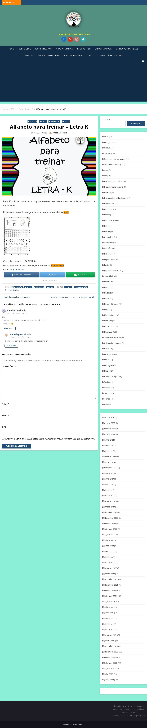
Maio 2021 (108, 618)
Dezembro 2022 (111, 512)
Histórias (80, 49)
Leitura (107, 281)
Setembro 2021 (110, 596)
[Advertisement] (73, 82)
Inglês (106, 265)
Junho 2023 (109, 479)
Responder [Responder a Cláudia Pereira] (9, 328)
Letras (66, 121)
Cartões (107, 153)
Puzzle (107, 371)
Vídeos (107, 404)
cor (105, 170)
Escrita (107, 214)
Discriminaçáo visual (112, 187)
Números (108, 332)
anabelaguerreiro (60, 133)
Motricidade (109, 326)
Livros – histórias (111, 304)
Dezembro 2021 (111, 579)
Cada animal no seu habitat (18, 297)
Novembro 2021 (111, 585)
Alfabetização (81, 287)
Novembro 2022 (111, 518)
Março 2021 (109, 629)
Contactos (27, 55)
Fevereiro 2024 (110, 456)
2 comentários (12, 290)
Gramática (108, 248)
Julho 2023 (108, 473)
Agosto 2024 (109, 434)
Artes (106, 136)
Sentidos (107, 382)
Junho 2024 (109, 440)
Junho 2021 (109, 612)
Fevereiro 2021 (110, 635)
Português (108, 365)
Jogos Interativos (43, 49)
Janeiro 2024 (109, 462)
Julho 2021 (108, 607)
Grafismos (108, 242)
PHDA (106, 348)
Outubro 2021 (110, 590)
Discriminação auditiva (113, 181)
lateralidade (109, 276)
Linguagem (108, 293)
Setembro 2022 (110, 529)
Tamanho (108, 393)
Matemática (109, 315)
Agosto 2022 (109, 534)
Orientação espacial (112, 337)
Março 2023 (109, 495)
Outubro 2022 (110, 523)
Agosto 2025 (109, 423)
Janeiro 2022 (109, 573)
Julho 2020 (108, 674)
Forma (107, 231)
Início (11, 49)
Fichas (43, 121)
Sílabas (107, 387)
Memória (108, 321)
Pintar (106, 359)
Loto (106, 309)
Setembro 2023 (110, 467)
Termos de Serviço (96, 55)
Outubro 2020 (110, 657)
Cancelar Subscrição (73, 55)
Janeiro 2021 (109, 640)
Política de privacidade (126, 49)
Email (5, 415)
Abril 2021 (108, 624)
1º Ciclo (69, 287)
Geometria (108, 237)
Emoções (108, 209)
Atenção (33, 121)
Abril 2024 (108, 451)
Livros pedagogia (103, 49)
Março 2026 (109, 417)
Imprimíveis (55, 121)
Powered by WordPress (72, 724)
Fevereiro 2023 (110, 501)
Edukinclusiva (17, 269)
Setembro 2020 (110, 663)
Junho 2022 (109, 546)
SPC (90, 49)
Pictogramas (109, 354)
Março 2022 (109, 562)
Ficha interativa (110, 220)
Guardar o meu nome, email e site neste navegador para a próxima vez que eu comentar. (49, 439)
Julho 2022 (108, 540)
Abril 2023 (108, 490)
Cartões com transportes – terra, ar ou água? (71, 297)
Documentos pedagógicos (115, 198)
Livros (106, 298)
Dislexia (107, 192)
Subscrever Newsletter (47, 55)
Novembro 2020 (111, 652)
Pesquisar (106, 119)
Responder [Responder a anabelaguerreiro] (11, 346)
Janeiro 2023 (109, 507)
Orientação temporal (113, 343)
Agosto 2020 (109, 668)
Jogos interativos (111, 270)
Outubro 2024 (110, 428)
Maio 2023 (108, 484)
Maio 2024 (108, 445)
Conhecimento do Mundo (115, 159)
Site (4, 427)
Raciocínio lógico (111, 376)
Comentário (9, 366)
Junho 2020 (109, 679)
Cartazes (108, 148)
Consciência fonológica (113, 164)
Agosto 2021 (109, 601)
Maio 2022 (108, 551)
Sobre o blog (24, 49)
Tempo (107, 399)
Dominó (107, 203)
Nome (5, 404)
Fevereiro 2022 (110, 568)
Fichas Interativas (64, 49)
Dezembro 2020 (111, 646)
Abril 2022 (108, 557)
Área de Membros (116, 55)
